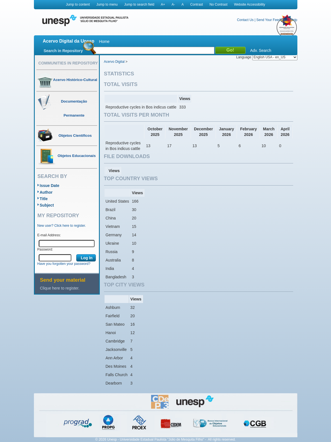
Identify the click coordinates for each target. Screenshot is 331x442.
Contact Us (245, 20)
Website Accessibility (249, 4)
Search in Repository (63, 50)
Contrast (196, 4)
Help (293, 20)
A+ (163, 4)
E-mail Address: (49, 235)
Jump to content (78, 4)
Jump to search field (139, 4)
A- (173, 4)
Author (46, 192)
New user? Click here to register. (61, 226)
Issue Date (49, 185)
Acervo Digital (114, 62)
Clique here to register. (60, 288)
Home (104, 41)
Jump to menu (107, 4)
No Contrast (219, 4)
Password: (45, 249)
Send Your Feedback (272, 20)
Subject (47, 205)
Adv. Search (260, 50)
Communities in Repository (68, 63)
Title (44, 198)
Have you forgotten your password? (63, 264)
